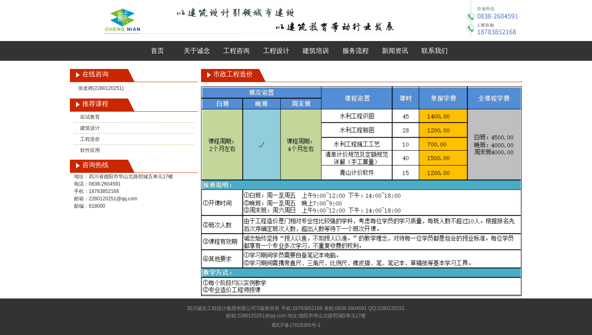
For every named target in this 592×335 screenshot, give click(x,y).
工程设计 (276, 50)
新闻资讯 (395, 50)
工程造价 (90, 139)
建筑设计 (90, 128)
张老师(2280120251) (101, 88)
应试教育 (90, 117)
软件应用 (90, 150)
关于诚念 (197, 50)
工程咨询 (236, 50)
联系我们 (434, 50)
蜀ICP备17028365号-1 (296, 325)
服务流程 (355, 50)
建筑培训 (316, 50)
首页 (157, 50)
